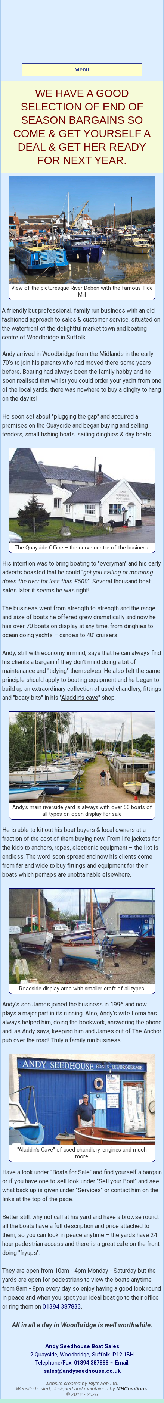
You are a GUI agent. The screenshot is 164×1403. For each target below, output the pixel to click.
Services (89, 1190)
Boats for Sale (71, 1172)
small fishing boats (50, 434)
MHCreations (131, 1388)
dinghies (135, 626)
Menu (81, 69)
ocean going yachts (27, 635)
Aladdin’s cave (79, 697)
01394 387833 (62, 1306)
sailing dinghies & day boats (114, 434)
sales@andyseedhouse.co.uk (82, 1371)
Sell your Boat (117, 1181)
